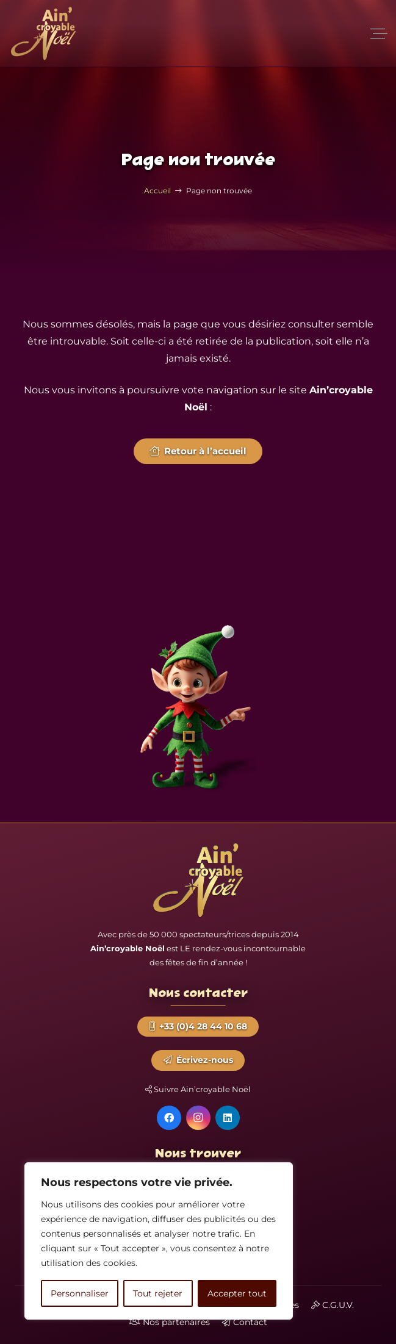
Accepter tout (237, 1293)
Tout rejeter (157, 1293)
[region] (158, 1241)
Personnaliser (80, 1293)
